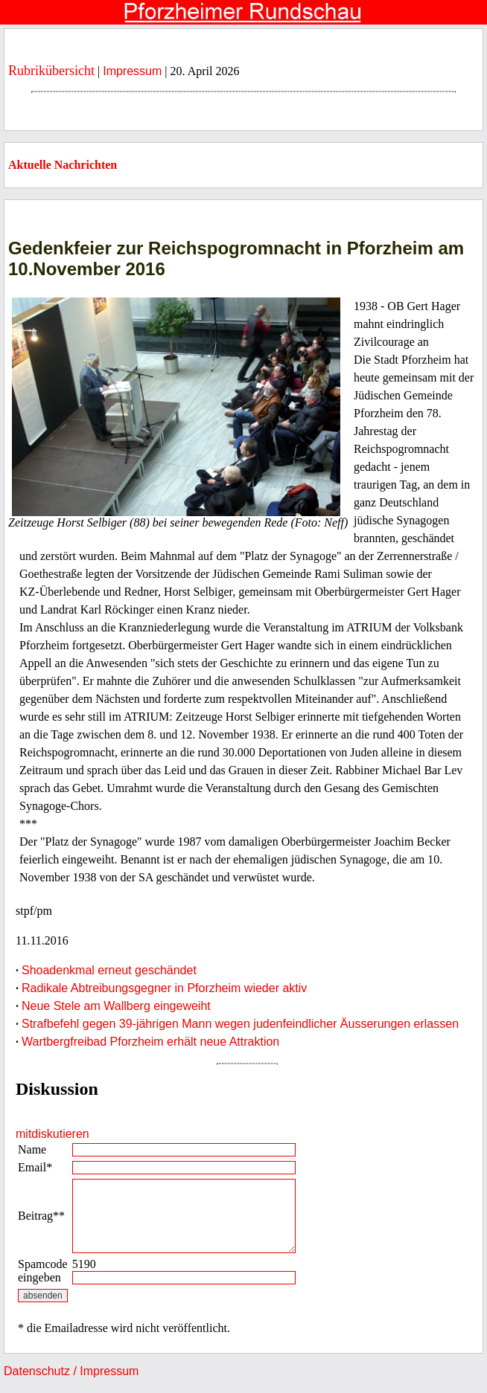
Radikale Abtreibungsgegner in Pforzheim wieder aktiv (164, 988)
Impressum (132, 71)
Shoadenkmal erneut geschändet (109, 970)
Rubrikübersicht (51, 70)
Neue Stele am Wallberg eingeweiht (116, 1006)
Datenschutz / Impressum (71, 1371)
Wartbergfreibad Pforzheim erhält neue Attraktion (150, 1041)
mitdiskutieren (52, 1133)
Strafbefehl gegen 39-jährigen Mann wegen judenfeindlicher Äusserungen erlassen (240, 1023)
